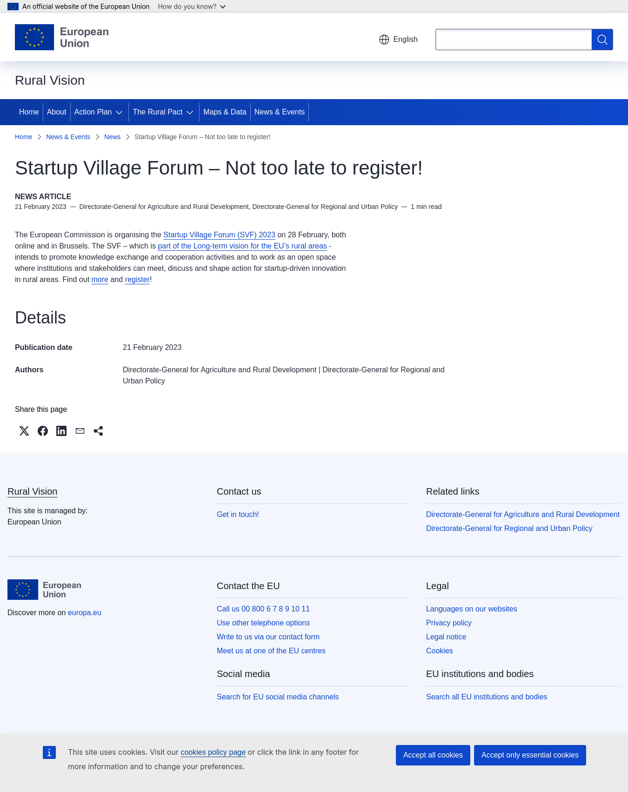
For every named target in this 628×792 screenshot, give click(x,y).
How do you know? (192, 6)
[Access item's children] (121, 112)
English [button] (398, 39)
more (100, 279)
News (112, 137)
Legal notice (446, 637)
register (137, 279)
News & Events (279, 112)
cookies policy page (213, 752)
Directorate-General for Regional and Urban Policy (509, 528)
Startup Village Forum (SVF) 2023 (219, 235)
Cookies (439, 651)
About (57, 112)
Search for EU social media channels (278, 697)
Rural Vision (32, 491)
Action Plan (93, 112)
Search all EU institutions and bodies (487, 697)
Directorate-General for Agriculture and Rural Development (219, 370)
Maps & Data (224, 112)
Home (29, 112)
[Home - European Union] (61, 37)
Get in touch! (238, 514)
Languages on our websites (471, 609)
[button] (24, 430)
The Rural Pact (157, 112)
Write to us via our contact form (268, 637)
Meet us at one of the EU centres (271, 651)
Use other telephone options (263, 623)
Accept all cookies (433, 755)
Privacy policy (449, 623)
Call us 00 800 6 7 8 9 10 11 (263, 609)
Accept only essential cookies (530, 755)
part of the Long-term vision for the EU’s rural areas (242, 246)
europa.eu (84, 613)
